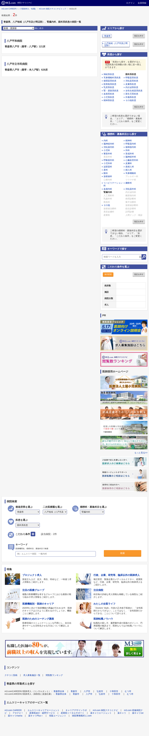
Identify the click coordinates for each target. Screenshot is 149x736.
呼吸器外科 (109, 160)
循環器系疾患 (110, 81)
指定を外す (138, 36)
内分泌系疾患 (131, 87)
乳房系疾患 (109, 87)
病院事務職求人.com (82, 715)
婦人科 (128, 170)
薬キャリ (122, 713)
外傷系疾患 (130, 97)
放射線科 (108, 176)
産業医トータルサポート (72, 713)
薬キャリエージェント (101, 713)
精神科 (128, 140)
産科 (106, 170)
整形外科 (108, 153)
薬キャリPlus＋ (35, 715)
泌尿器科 (108, 166)
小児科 (107, 150)
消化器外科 (130, 189)
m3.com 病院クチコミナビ (105, 710)
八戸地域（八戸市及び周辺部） (116, 44)
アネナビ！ (18, 713)
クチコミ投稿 (11, 675)
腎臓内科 (108, 192)
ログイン (130, 3)
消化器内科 (109, 147)
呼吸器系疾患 (131, 77)
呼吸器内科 (130, 143)
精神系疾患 (109, 100)
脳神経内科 (109, 143)
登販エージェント (57, 715)
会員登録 (142, 3)
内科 (106, 140)
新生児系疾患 (131, 94)
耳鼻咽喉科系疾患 (112, 77)
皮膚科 (128, 163)
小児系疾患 (109, 97)
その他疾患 (130, 100)
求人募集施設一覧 (31, 675)
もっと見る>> (140, 452)
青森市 (74, 691)
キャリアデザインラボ (76, 710)
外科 (127, 150)
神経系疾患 (109, 74)
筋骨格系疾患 (110, 84)
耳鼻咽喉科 (130, 173)
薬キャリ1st (138, 713)
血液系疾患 (109, 94)
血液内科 (108, 189)
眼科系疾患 (130, 74)
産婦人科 (129, 166)
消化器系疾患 (131, 81)
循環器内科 (130, 147)
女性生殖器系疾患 (133, 90)
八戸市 (87, 691)
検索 (122, 553)
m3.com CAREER (13, 710)
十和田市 (114, 691)
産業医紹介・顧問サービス (42, 713)
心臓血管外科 (131, 160)
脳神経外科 (130, 157)
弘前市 (100, 691)
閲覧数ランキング (54, 675)
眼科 (106, 173)
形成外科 (129, 153)
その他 (107, 205)
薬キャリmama (15, 715)
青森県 (107, 36)
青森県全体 (59, 691)
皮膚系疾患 (130, 84)
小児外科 (108, 163)
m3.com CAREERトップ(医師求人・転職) (19, 9)
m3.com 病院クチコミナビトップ (52, 9)
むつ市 (128, 691)
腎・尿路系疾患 (111, 90)
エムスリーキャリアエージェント (43, 710)
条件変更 (108, 274)
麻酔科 (128, 183)
